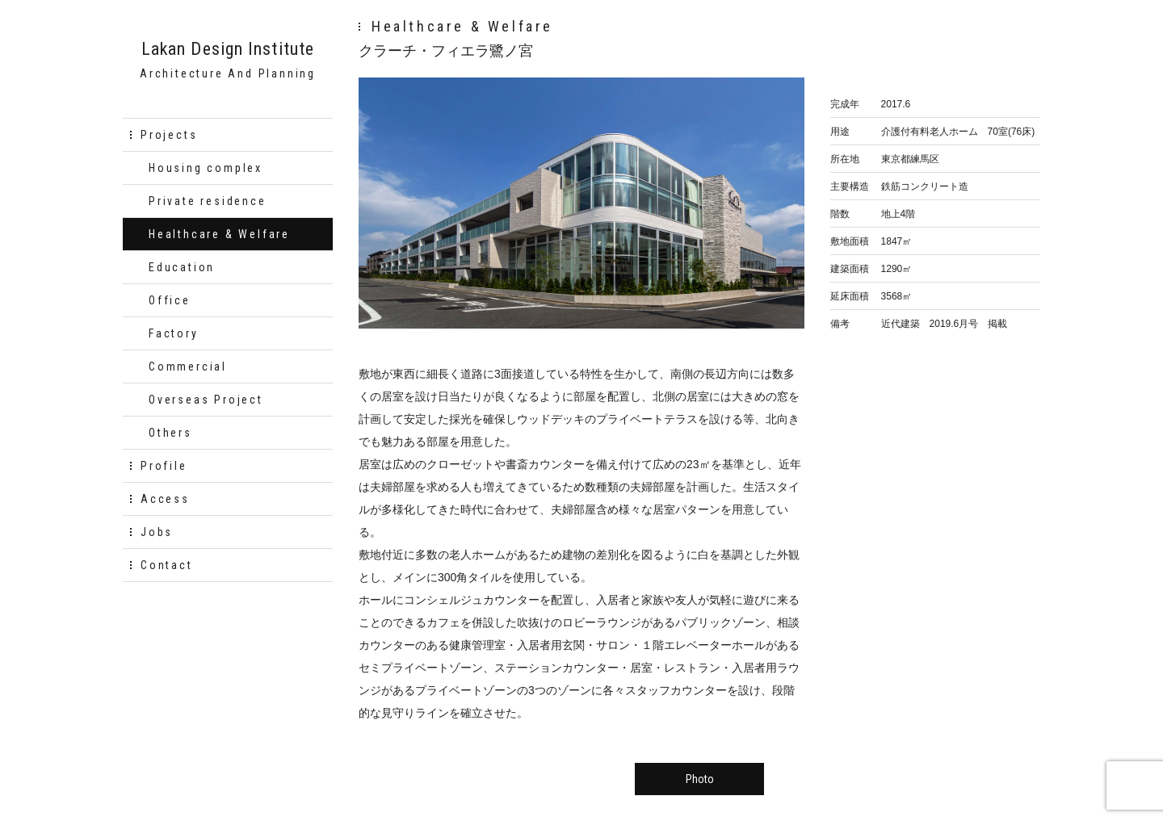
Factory (174, 333)
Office (170, 300)
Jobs (157, 532)
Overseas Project (206, 399)
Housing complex (205, 167)
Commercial (188, 366)
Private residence (208, 201)
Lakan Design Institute (227, 49)
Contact (167, 565)
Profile (164, 465)
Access (165, 498)
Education (182, 267)
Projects (169, 134)
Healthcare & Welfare (219, 234)
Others (170, 432)
